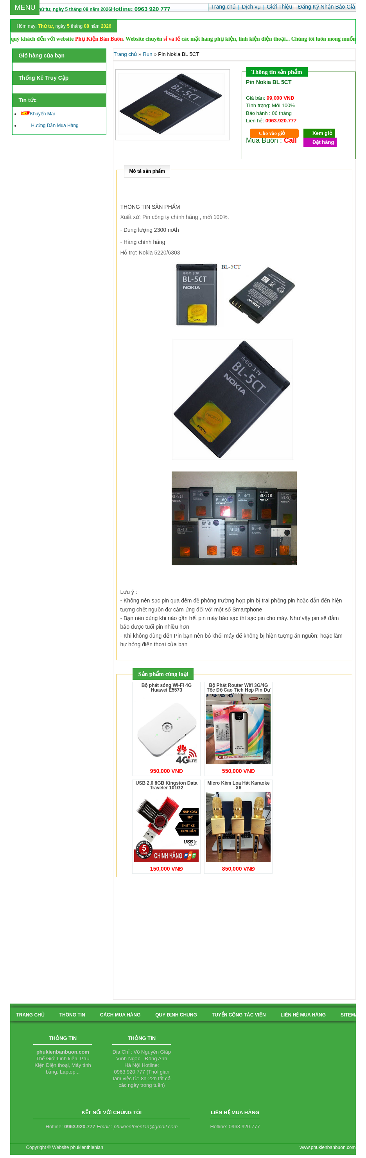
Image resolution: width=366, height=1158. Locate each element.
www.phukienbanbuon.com (327, 1147)
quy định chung (176, 1015)
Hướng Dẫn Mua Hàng (49, 125)
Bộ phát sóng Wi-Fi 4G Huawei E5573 (167, 688)
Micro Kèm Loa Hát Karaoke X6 (238, 785)
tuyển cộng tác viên (239, 1015)
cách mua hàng (120, 1015)
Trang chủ (125, 54)
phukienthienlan (86, 1147)
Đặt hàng (323, 142)
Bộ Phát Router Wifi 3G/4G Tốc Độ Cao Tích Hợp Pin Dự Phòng (238, 690)
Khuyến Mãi (38, 114)
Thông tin (72, 1015)
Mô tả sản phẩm (147, 171)
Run (147, 54)
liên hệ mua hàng (303, 1015)
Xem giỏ (322, 133)
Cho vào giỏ (272, 133)
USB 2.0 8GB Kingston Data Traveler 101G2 (166, 785)
